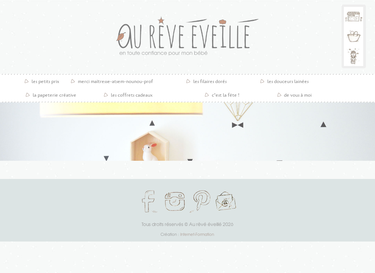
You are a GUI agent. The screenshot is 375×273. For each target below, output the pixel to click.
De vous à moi (298, 95)
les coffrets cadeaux (132, 95)
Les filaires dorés (210, 81)
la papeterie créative (54, 95)
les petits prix (45, 81)
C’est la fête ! (225, 95)
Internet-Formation (197, 234)
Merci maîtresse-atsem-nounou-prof (115, 81)
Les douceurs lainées (288, 81)
